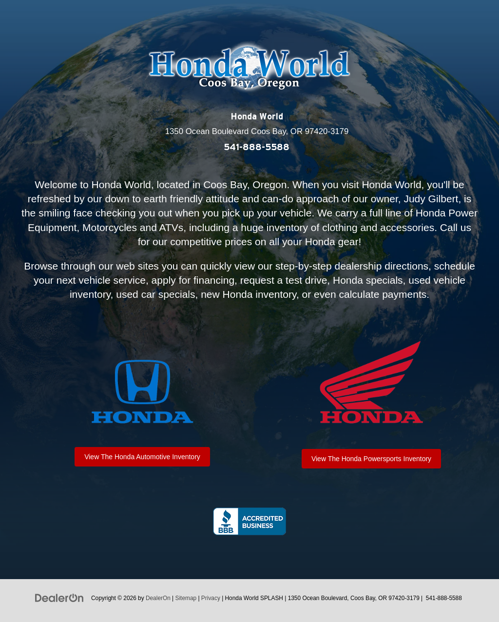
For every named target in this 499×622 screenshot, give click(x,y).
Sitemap (186, 598)
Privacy (210, 598)
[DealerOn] (59, 598)
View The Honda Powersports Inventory (371, 459)
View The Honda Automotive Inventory (142, 457)
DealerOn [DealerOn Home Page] (158, 598)
